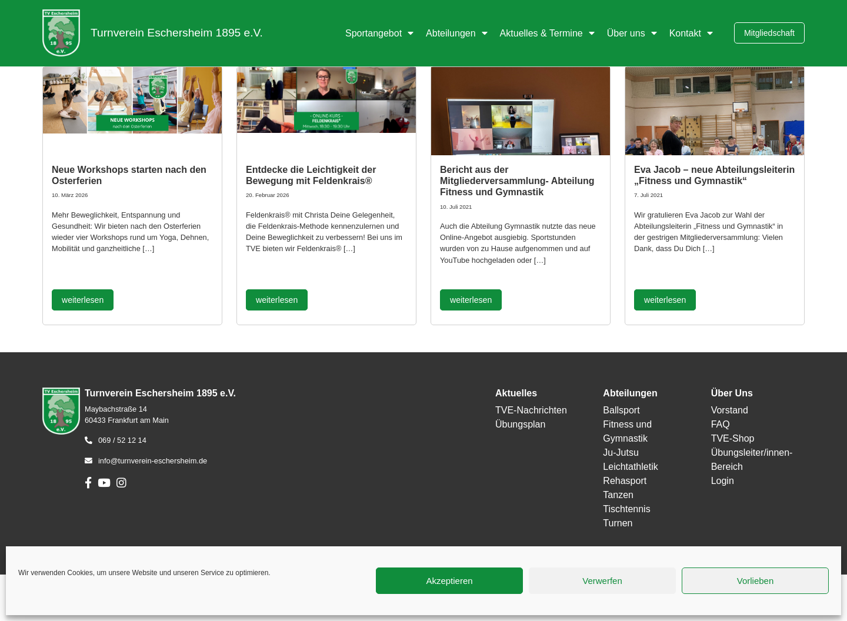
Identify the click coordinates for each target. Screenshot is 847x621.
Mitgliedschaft (769, 33)
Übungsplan (520, 424)
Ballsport (621, 410)
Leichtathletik (630, 467)
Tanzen (618, 495)
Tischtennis (626, 509)
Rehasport (624, 481)
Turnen (617, 523)
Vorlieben (755, 581)
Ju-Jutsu (620, 453)
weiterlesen (83, 300)
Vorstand (729, 410)
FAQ (720, 424)
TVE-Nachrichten (531, 410)
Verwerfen (602, 581)
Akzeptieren (449, 581)
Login (722, 481)
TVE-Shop (733, 438)
